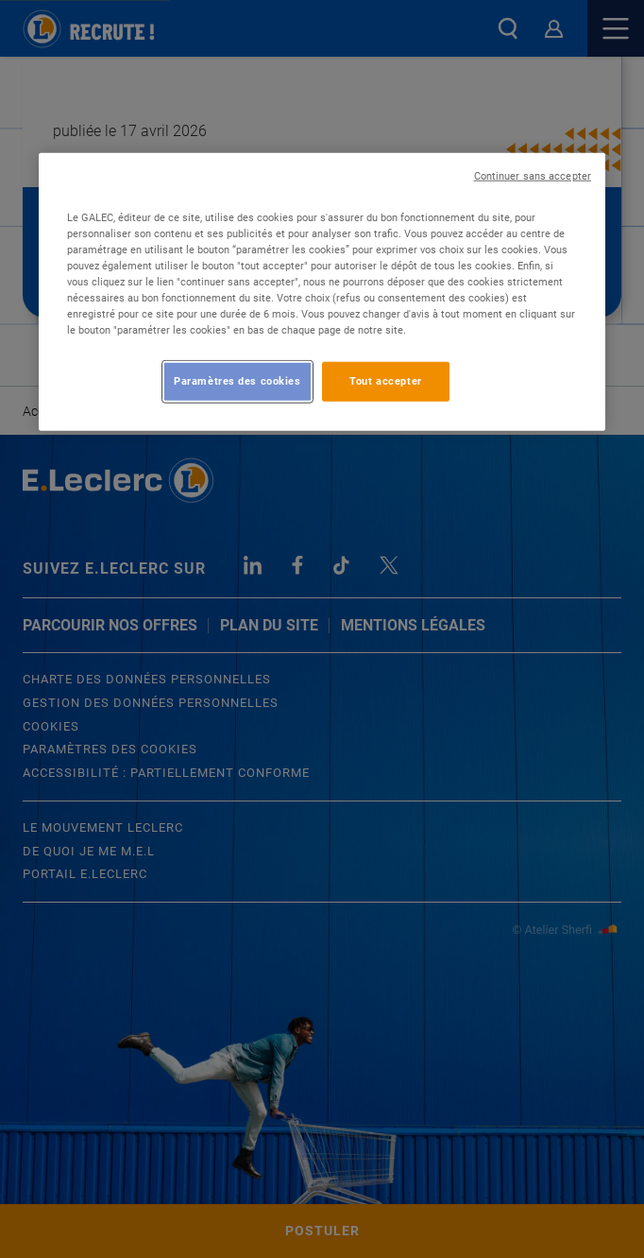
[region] (322, 291)
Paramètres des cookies (237, 381)
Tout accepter (385, 381)
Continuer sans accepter (532, 175)
